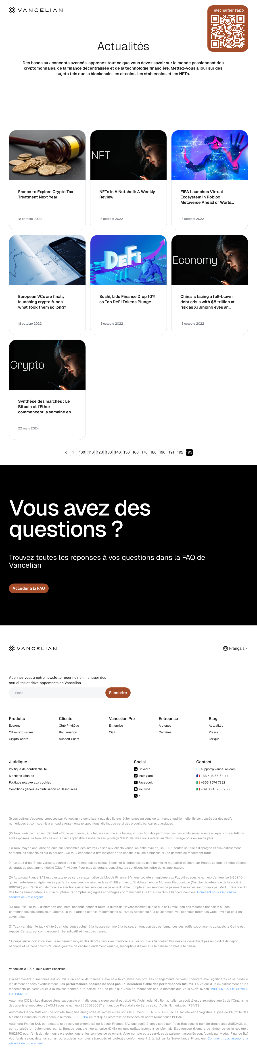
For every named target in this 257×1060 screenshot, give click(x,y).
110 (91, 452)
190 (162, 452)
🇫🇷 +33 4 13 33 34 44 (212, 776)
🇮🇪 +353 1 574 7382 (210, 782)
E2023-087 (80, 1017)
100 (82, 452)
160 (136, 452)
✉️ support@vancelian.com (216, 769)
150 (127, 452)
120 (100, 452)
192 (180, 452)
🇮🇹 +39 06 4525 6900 (213, 789)
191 (171, 452)
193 (189, 452)
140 (118, 452)
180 (153, 452)
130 (109, 452)
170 (145, 452)
